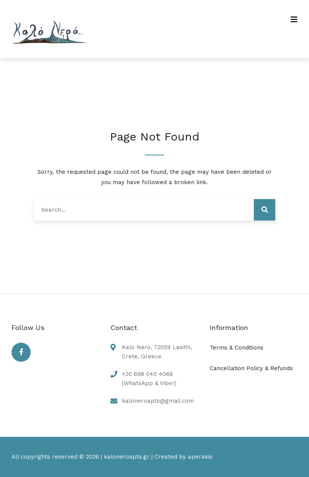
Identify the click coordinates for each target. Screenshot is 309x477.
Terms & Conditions (236, 347)
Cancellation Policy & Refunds (251, 368)
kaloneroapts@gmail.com (158, 400)
